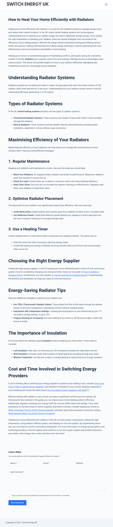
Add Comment (17, 472)
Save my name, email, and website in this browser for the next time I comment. (41, 495)
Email (46, 463)
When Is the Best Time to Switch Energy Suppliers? (31, 410)
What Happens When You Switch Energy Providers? (31, 413)
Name (13, 463)
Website (79, 463)
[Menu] (106, 4)
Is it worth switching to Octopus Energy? (69, 275)
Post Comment (17, 503)
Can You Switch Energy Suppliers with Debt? (67, 390)
